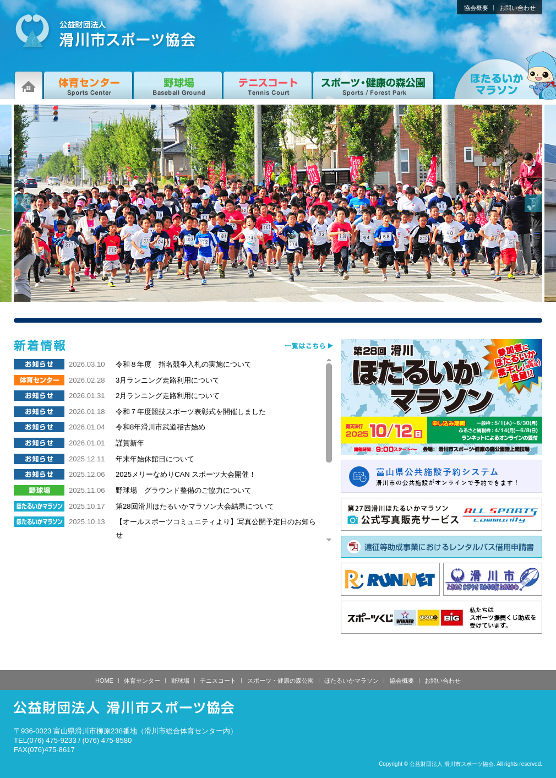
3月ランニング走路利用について (168, 380)
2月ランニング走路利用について (168, 395)
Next (533, 203)
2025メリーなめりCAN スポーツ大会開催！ (186, 474)
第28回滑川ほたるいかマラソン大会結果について (195, 506)
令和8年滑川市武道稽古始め (160, 427)
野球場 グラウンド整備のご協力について (184, 490)
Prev (22, 203)
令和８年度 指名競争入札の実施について (184, 364)
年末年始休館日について (155, 459)
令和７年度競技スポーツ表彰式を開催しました (191, 411)
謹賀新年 (130, 443)
